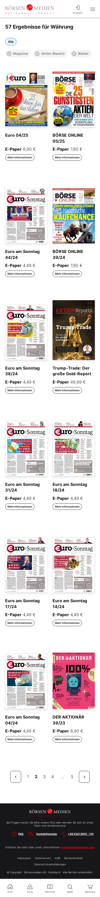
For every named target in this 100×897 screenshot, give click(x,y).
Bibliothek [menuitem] (50, 888)
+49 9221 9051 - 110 (81, 833)
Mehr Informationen (19, 157)
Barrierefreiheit (73, 858)
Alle (11, 42)
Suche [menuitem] (70, 888)
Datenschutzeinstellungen (50, 864)
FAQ (20, 833)
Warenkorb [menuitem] (90, 888)
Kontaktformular (46, 833)
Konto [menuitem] (30, 888)
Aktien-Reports (50, 53)
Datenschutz (43, 858)
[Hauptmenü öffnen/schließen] (92, 9)
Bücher (80, 53)
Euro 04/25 (16, 135)
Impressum (24, 858)
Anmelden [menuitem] (77, 9)
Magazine (17, 53)
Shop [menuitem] (10, 888)
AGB (57, 858)
